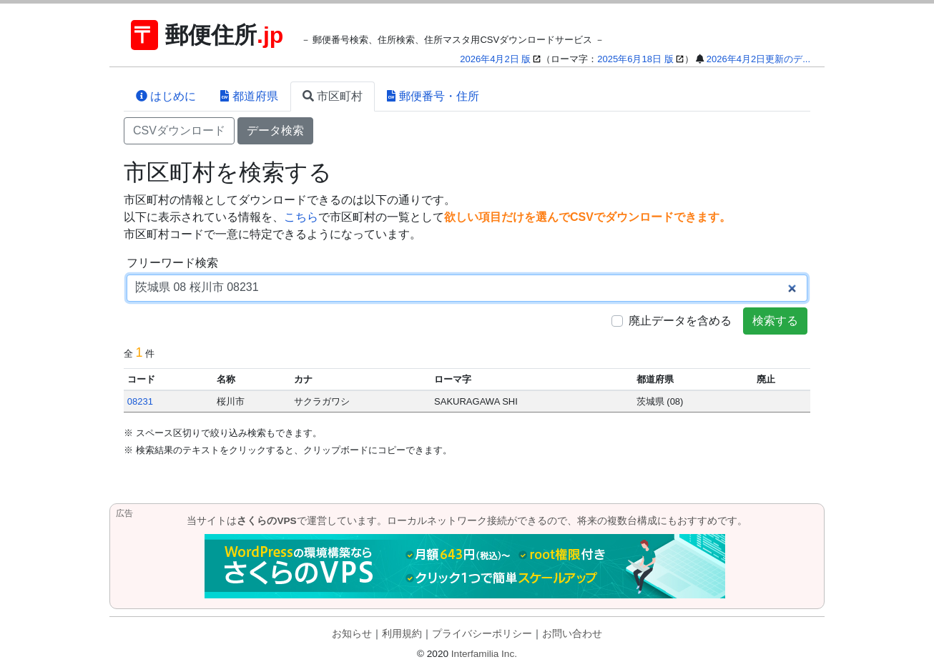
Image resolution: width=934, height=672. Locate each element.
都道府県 (248, 96)
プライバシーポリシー (482, 633)
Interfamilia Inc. (484, 653)
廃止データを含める (680, 321)
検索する (775, 321)
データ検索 (275, 130)
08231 (140, 401)
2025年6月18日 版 (635, 59)
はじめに (166, 96)
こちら (301, 217)
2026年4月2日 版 (495, 59)
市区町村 (333, 96)
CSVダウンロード (179, 130)
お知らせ (352, 633)
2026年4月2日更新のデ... (758, 59)
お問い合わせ (572, 633)
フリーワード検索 (172, 263)
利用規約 (402, 633)
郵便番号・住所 (432, 96)
